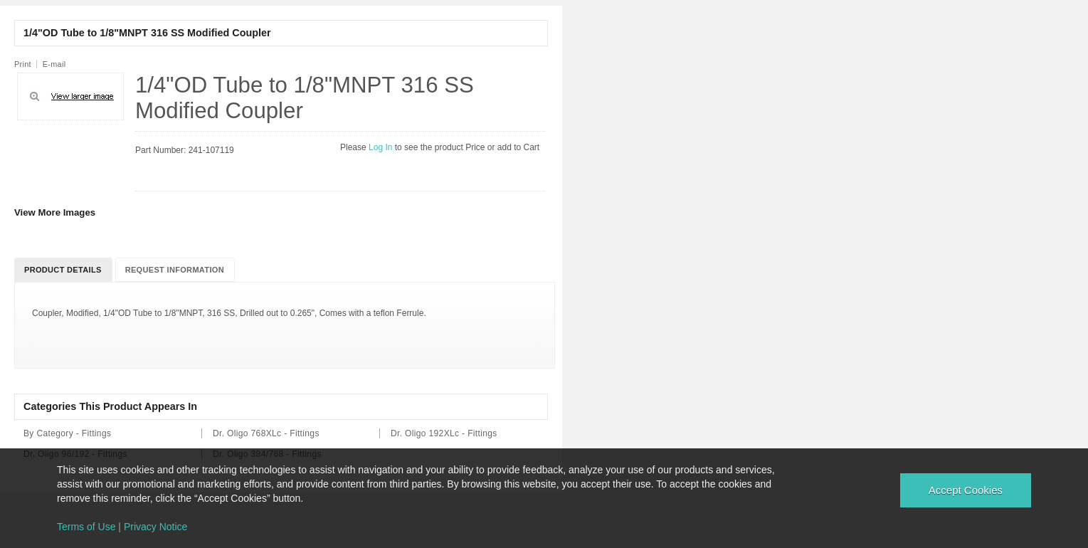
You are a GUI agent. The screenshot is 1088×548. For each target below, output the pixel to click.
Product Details (63, 269)
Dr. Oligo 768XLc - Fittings (266, 433)
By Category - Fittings (67, 433)
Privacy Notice (155, 526)
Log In (382, 147)
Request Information (174, 269)
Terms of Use (86, 526)
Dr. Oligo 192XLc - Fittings (444, 433)
